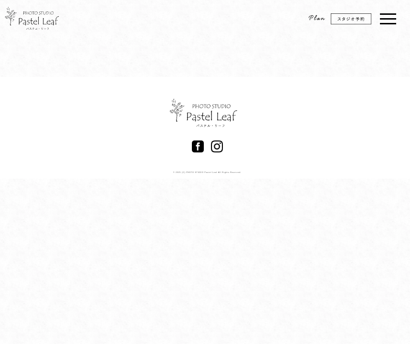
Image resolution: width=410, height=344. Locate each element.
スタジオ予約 (356, 22)
